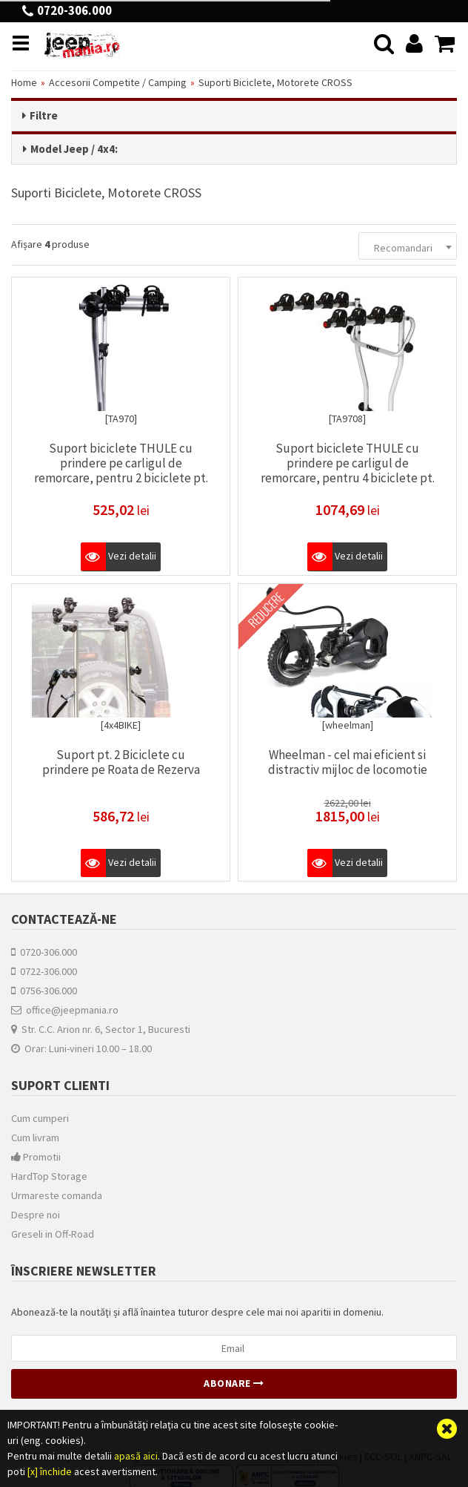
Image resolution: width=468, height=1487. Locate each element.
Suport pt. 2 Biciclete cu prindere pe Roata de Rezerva (121, 760)
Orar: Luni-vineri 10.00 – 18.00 (81, 1047)
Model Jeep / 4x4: (74, 149)
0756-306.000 (44, 990)
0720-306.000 (44, 951)
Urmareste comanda (56, 1194)
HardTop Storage (49, 1175)
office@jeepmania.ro (64, 1009)
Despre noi (35, 1214)
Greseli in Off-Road (52, 1233)
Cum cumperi (40, 1117)
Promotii (36, 1156)
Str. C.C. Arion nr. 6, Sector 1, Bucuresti (100, 1028)
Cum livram (35, 1136)
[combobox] (407, 244)
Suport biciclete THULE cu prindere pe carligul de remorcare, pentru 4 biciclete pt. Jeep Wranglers (348, 469)
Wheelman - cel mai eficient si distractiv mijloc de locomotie (347, 760)
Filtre (44, 115)
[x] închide (49, 1471)
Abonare (234, 1382)
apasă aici (136, 1456)
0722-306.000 (44, 970)
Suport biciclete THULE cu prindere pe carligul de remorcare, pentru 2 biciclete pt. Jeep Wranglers (121, 469)
